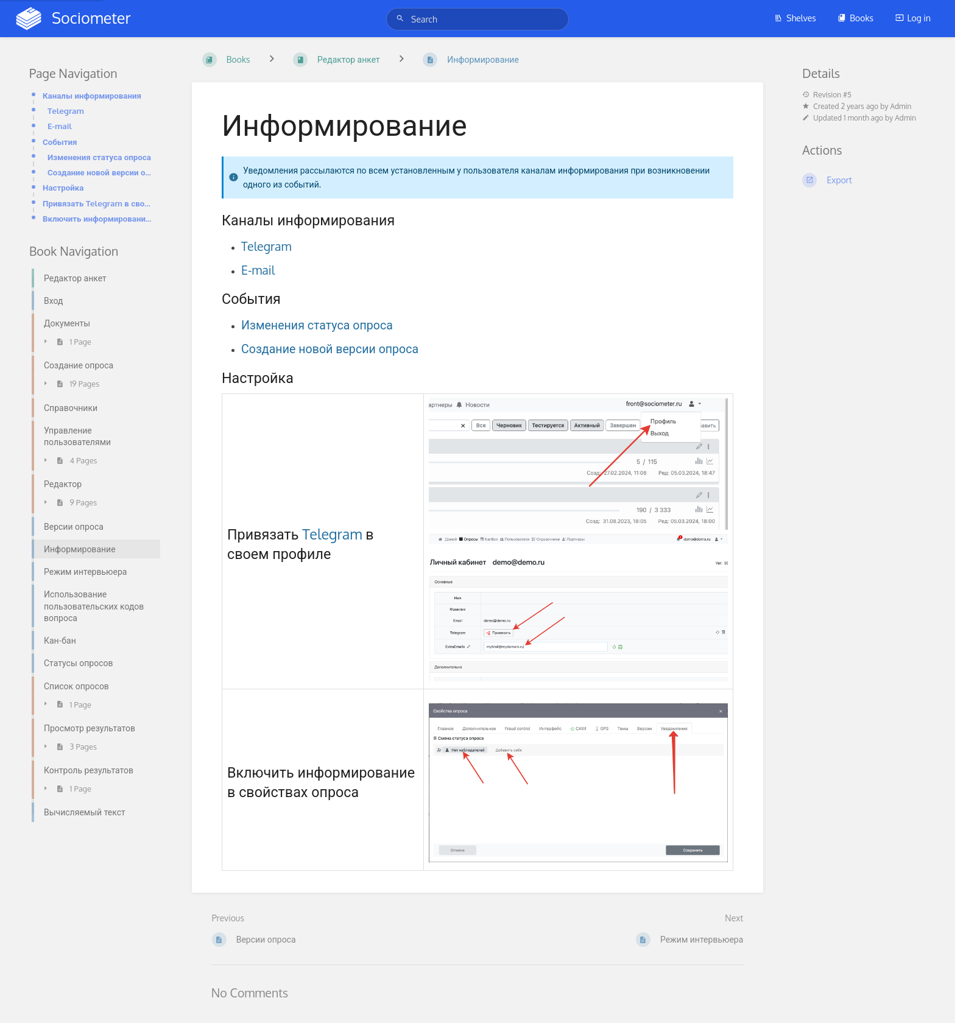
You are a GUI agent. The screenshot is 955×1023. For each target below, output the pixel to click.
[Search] (402, 18)
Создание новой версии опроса (100, 172)
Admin (900, 106)
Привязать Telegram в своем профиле (98, 203)
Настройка (63, 187)
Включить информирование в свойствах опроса (98, 218)
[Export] (864, 180)
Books (855, 18)
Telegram (66, 110)
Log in (913, 18)
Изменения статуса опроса (99, 157)
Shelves (795, 18)
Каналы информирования (92, 95)
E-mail (60, 126)
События (60, 141)
